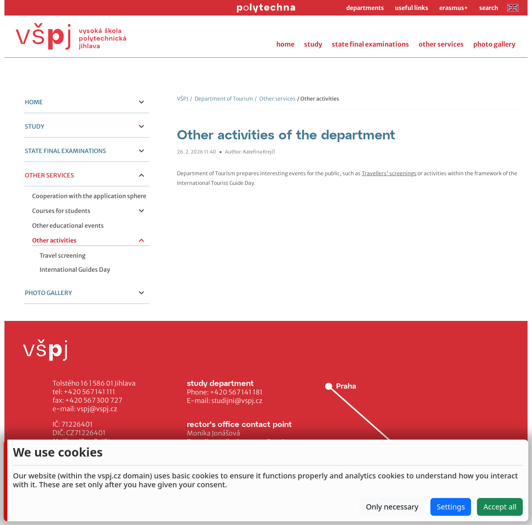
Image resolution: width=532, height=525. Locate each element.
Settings (451, 507)
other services (441, 44)
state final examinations (370, 44)
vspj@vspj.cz (97, 409)
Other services (275, 98)
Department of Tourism (221, 98)
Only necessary (392, 507)
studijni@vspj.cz (236, 401)
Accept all (499, 507)
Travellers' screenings (389, 173)
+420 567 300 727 (93, 400)
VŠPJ (182, 98)
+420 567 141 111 (89, 392)
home (285, 44)
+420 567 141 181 (236, 392)
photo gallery (494, 44)
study (313, 44)
